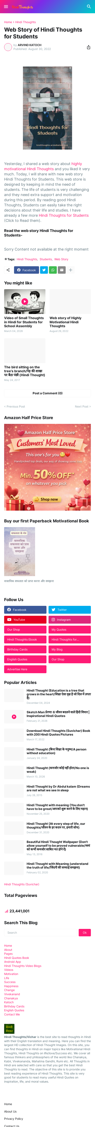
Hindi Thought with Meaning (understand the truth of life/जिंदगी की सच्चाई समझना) (57, 865)
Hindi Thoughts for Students (64, 215)
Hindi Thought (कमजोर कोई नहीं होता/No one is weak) (58, 770)
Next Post (81, 406)
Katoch (9, 1002)
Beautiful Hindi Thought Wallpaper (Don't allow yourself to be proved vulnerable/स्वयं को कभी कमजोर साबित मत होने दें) (58, 845)
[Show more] (71, 270)
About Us (10, 1111)
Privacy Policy (13, 1118)
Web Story (61, 259)
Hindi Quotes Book (16, 957)
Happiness (11, 986)
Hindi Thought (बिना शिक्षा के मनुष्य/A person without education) (56, 751)
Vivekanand (12, 994)
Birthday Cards (14, 1006)
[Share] (87, 47)
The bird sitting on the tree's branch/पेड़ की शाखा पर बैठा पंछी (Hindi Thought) (24, 371)
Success (9, 982)
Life (6, 978)
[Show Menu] (5, 6)
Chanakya (11, 998)
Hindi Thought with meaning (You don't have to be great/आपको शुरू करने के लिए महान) (57, 807)
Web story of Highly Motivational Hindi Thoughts (65, 322)
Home (8, 22)
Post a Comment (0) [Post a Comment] (48, 393)
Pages (8, 953)
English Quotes (14, 1010)
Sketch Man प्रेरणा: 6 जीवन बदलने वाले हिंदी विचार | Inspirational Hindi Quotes (58, 714)
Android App (12, 961)
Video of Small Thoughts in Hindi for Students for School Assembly (24, 322)
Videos (8, 969)
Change (9, 990)
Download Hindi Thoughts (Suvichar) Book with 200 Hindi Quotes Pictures (58, 732)
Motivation (11, 974)
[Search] (89, 6)
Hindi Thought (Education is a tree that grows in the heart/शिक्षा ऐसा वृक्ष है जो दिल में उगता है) (59, 694)
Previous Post (16, 406)
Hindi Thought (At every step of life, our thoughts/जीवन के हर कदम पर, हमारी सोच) (56, 825)
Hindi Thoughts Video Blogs (22, 966)
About (8, 949)
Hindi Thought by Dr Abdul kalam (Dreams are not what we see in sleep (58, 788)
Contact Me (12, 1014)
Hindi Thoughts (25, 22)
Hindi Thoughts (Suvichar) (21, 884)
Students (46, 259)
